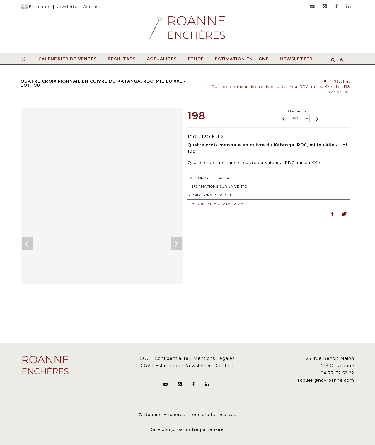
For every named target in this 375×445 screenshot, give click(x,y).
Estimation (40, 6)
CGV (146, 365)
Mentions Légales (214, 358)
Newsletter (67, 6)
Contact (91, 6)
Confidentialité (172, 358)
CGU (145, 358)
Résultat (342, 81)
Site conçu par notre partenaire (187, 429)
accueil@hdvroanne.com (325, 380)
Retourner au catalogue (216, 204)
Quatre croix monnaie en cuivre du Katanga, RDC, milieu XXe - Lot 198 (280, 86)
